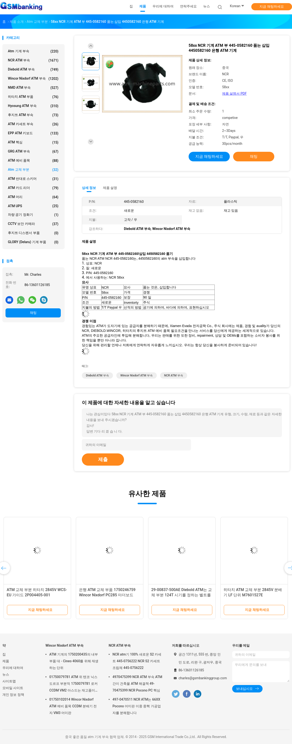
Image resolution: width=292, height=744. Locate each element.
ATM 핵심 (33, 142)
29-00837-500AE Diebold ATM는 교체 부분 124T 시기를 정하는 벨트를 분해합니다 (181, 595)
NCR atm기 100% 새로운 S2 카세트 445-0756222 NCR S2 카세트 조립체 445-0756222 (136, 661)
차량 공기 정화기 (33, 214)
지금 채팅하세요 (271, 6)
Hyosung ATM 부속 (33, 106)
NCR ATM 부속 (33, 60)
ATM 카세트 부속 (33, 124)
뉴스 (5, 674)
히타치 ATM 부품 (33, 96)
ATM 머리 (33, 197)
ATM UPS (33, 206)
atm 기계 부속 (33, 51)
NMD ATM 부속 (33, 87)
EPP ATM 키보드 (33, 133)
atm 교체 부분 (33, 169)
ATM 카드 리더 (33, 188)
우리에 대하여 (12, 668)
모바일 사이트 (12, 688)
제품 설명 (110, 188)
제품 (5, 661)
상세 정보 (89, 188)
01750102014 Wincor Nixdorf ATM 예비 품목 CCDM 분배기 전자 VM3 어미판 (73, 706)
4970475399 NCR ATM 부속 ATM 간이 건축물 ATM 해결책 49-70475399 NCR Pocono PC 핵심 (137, 683)
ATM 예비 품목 (33, 160)
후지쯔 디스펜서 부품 (33, 233)
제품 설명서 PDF (234, 93)
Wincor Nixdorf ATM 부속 (33, 78)
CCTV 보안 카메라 (33, 224)
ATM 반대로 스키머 (33, 178)
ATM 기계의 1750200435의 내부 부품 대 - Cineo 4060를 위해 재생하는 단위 (73, 661)
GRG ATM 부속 (33, 151)
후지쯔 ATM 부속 (33, 115)
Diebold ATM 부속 (33, 69)
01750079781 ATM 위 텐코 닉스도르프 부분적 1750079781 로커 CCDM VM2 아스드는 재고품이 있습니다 (73, 684)
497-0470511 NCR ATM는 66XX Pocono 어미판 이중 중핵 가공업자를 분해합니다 (136, 706)
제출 (103, 459)
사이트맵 (9, 681)
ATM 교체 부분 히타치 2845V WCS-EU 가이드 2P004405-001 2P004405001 (37, 595)
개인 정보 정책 (13, 695)
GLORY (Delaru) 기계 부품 (33, 242)
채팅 (33, 313)
